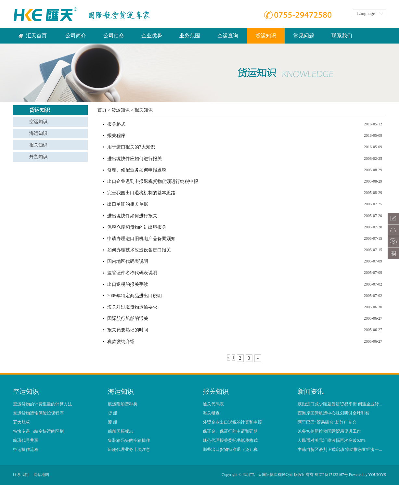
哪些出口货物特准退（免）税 (230, 449)
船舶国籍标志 (120, 431)
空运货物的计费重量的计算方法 (42, 404)
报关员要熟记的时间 (127, 329)
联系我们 (341, 35)
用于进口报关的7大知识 (131, 147)
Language (366, 13)
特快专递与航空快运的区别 (38, 431)
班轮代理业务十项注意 (129, 449)
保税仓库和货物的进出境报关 (136, 227)
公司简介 (75, 35)
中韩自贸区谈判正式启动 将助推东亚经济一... (340, 449)
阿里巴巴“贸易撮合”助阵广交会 (327, 422)
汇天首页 (36, 35)
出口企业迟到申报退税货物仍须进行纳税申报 (152, 181)
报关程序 (116, 135)
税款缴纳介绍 (121, 341)
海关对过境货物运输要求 (132, 307)
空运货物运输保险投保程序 (38, 413)
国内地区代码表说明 (127, 261)
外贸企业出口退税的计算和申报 (232, 422)
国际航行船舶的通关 (127, 318)
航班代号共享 (25, 440)
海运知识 (38, 133)
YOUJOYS (377, 474)
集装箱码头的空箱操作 (129, 440)
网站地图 (41, 474)
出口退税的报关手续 (127, 284)
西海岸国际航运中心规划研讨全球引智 (333, 413)
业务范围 (189, 35)
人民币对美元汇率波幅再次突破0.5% (332, 440)
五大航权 (21, 422)
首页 (102, 110)
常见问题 (303, 35)
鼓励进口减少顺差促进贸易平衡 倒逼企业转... (340, 404)
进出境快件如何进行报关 (132, 215)
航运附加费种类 (122, 404)
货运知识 (120, 110)
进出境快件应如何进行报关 (134, 158)
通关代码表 (213, 404)
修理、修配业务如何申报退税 (136, 170)
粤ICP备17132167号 (331, 474)
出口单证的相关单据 (127, 204)
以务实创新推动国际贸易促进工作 (329, 431)
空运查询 (227, 35)
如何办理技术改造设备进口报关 (139, 250)
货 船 (112, 413)
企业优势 (151, 35)
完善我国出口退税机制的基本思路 (141, 192)
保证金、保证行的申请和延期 (230, 431)
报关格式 (116, 124)
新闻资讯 (311, 391)
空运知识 (38, 121)
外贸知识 (38, 156)
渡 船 (112, 422)
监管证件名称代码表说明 (132, 272)
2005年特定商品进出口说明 (134, 295)
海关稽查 (211, 413)
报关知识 (38, 145)
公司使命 (113, 35)
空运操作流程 (25, 449)
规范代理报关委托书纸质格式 (230, 440)
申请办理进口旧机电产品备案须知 (141, 238)
